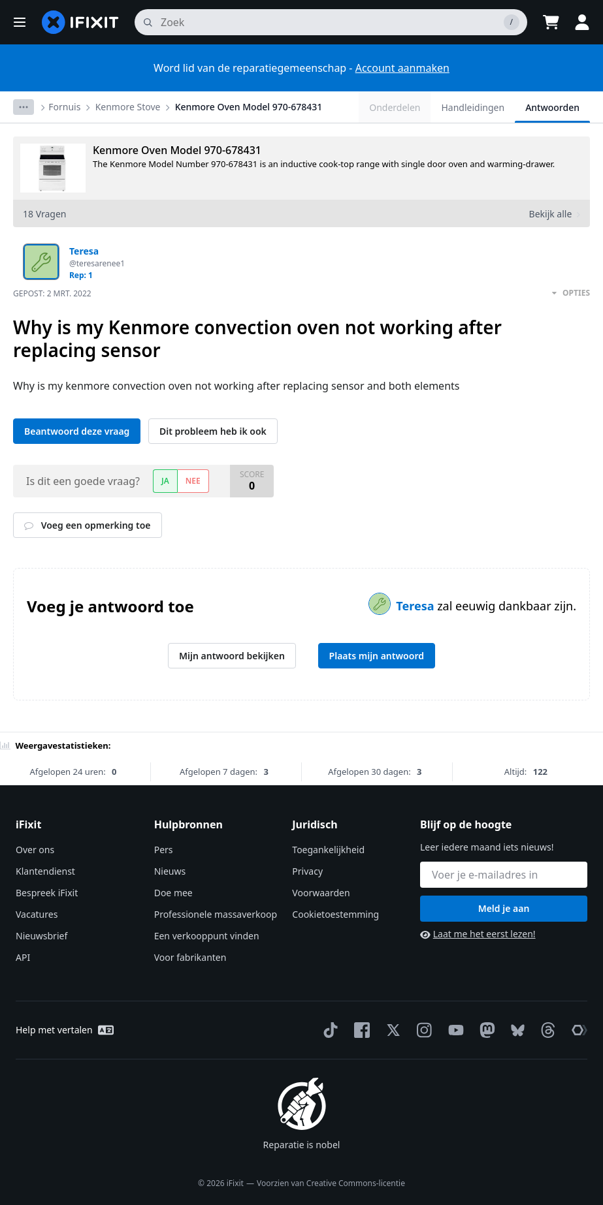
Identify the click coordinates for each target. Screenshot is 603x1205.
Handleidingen (472, 107)
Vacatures (36, 914)
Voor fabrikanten (190, 957)
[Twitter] (390, 1030)
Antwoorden (552, 107)
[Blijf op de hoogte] (503, 875)
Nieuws (170, 871)
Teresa (416, 606)
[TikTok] (328, 1030)
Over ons (35, 849)
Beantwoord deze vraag (76, 431)
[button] (19, 22)
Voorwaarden (321, 892)
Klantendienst (45, 871)
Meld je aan (504, 908)
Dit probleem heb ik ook (213, 431)
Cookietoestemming (335, 914)
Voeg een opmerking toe (87, 525)
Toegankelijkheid (328, 849)
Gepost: (52, 293)
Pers (163, 849)
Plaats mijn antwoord (376, 655)
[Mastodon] (484, 1030)
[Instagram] (422, 1030)
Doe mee (173, 892)
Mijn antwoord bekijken (232, 655)
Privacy (307, 871)
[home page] (80, 22)
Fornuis (64, 107)
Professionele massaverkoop (215, 914)
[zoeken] (331, 22)
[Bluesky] (515, 1030)
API (23, 957)
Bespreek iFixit (47, 892)
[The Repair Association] (576, 1030)
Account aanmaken (402, 68)
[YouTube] (453, 1030)
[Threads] (545, 1030)
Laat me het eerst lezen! (478, 934)
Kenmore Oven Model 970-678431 (249, 107)
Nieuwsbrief (41, 936)
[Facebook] (359, 1030)
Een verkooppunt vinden (206, 936)
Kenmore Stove (128, 107)
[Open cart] (551, 22)
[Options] (23, 107)
